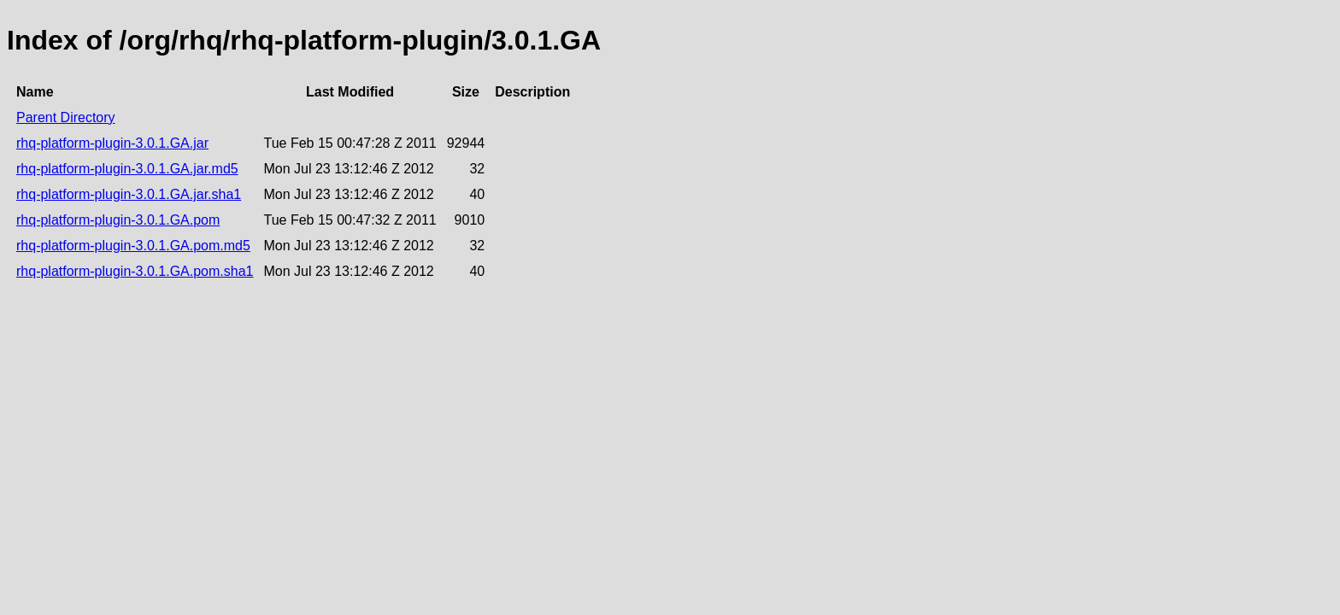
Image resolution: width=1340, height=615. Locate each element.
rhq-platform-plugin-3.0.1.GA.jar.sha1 (128, 194)
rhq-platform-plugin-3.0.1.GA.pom (118, 220)
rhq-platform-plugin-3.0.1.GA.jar (112, 143)
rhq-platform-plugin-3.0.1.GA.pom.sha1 (134, 271)
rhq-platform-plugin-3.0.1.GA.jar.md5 (127, 168)
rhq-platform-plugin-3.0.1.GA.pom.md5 (133, 245)
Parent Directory (65, 117)
